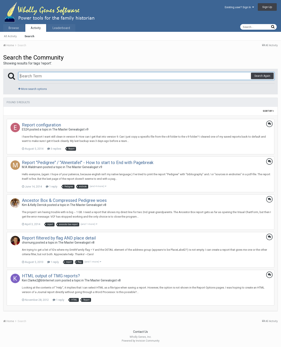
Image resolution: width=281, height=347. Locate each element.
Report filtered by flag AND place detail (59, 238)
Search (29, 36)
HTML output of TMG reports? (51, 275)
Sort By (268, 111)
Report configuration (41, 124)
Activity (36, 28)
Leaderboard (61, 28)
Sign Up (267, 7)
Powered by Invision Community (140, 340)
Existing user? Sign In (239, 7)
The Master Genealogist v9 (70, 129)
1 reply (51, 186)
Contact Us (140, 331)
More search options (32, 89)
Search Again (262, 75)
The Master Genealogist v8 (88, 205)
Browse (14, 28)
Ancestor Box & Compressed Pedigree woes (64, 200)
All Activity (10, 36)
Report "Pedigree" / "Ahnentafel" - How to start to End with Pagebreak (87, 162)
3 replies (54, 148)
